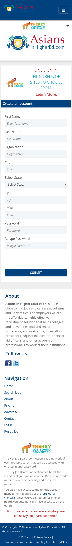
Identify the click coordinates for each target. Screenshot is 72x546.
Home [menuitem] (8, 386)
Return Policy (42, 537)
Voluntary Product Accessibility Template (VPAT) (36, 542)
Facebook (8, 363)
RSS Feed (25, 537)
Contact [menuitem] (10, 418)
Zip (7, 193)
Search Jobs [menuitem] (12, 392)
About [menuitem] (8, 399)
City (7, 162)
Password (12, 223)
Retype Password (17, 239)
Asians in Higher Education (42, 527)
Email (9, 208)
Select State (13, 177)
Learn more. (46, 94)
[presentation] (34, 259)
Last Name (12, 132)
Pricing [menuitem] (9, 405)
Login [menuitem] (8, 425)
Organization (14, 147)
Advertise (11, 412)
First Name (13, 116)
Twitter (16, 363)
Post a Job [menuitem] (11, 431)
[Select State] (36, 184)
